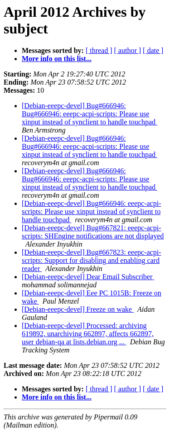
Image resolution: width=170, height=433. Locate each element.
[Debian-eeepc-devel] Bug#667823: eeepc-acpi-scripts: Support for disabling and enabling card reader (91, 260)
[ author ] (127, 50)
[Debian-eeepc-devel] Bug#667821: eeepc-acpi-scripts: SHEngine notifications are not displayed (93, 232)
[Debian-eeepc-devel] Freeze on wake (78, 309)
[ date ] (153, 50)
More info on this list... (57, 58)
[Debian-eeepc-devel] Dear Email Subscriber (88, 277)
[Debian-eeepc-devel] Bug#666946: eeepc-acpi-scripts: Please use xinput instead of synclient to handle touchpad (91, 212)
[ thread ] (99, 50)
